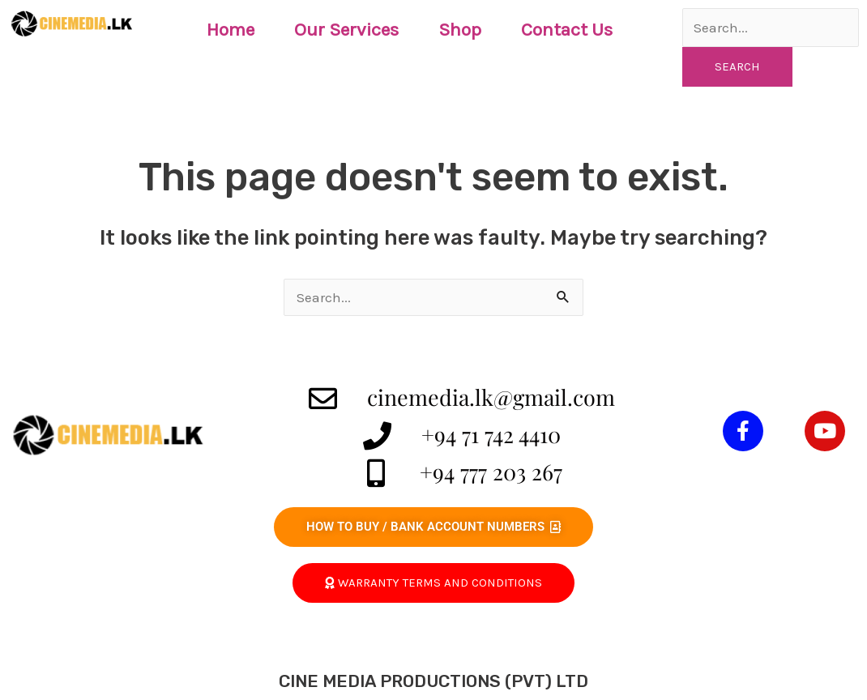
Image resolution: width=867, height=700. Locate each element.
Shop (459, 30)
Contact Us (567, 30)
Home (230, 30)
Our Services (346, 30)
